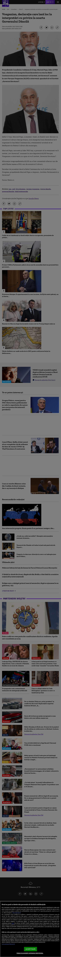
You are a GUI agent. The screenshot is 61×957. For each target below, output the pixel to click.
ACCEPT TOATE (30, 949)
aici (13, 923)
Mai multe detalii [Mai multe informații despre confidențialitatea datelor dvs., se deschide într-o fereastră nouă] (16, 912)
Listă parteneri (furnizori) (8, 944)
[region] (30, 929)
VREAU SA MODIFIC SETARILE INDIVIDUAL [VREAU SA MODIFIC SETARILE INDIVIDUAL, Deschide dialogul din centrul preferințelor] (30, 953)
